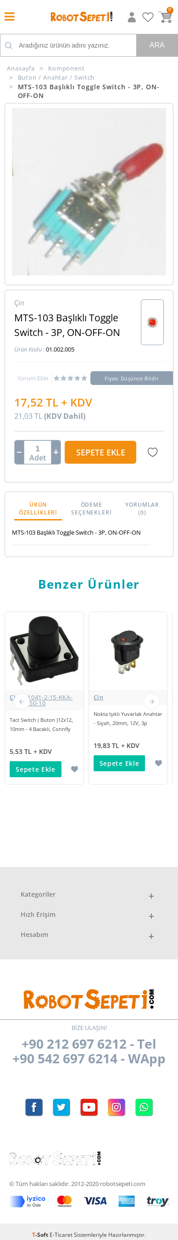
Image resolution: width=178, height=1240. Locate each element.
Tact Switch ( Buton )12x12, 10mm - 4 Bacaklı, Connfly (41, 724)
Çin (44, 700)
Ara (157, 45)
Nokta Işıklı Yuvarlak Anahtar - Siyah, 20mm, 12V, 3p (128, 718)
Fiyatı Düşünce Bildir (132, 378)
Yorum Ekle (32, 378)
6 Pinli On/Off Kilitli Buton (41, 896)
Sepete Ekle (100, 452)
